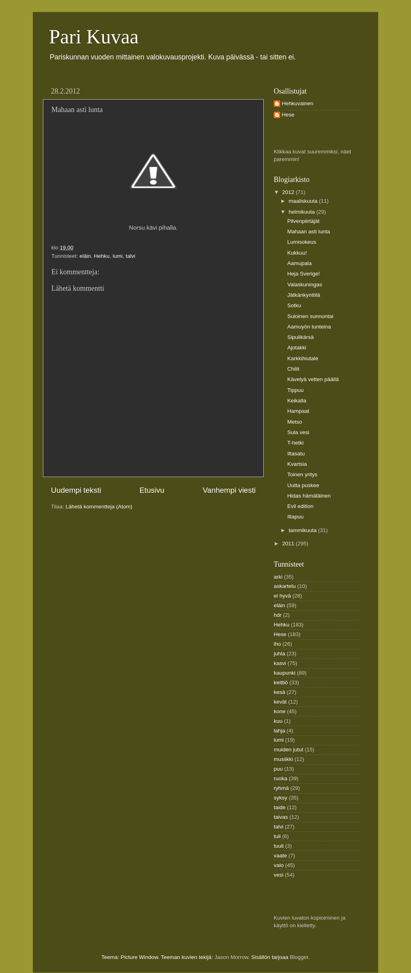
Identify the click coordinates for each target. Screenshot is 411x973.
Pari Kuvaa (94, 36)
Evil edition (300, 506)
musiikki (283, 759)
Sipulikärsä (300, 337)
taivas (281, 817)
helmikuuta (302, 212)
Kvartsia (297, 464)
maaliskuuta (304, 201)
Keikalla (296, 401)
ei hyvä (282, 596)
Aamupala (299, 263)
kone (279, 711)
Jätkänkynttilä (303, 295)
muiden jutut (288, 750)
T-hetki (295, 443)
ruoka (280, 778)
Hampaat (298, 411)
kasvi (280, 663)
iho (277, 644)
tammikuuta (303, 530)
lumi (118, 256)
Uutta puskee (303, 485)
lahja (279, 731)
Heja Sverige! (303, 274)
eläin (85, 256)
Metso (294, 422)
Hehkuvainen (297, 103)
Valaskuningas (304, 284)
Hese (288, 115)
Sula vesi (298, 432)
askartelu (285, 586)
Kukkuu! (297, 253)
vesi (278, 875)
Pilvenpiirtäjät (303, 221)
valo (279, 865)
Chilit (293, 369)
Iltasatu (296, 454)
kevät (280, 702)
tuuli (279, 846)
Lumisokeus (301, 242)
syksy (280, 798)
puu (278, 769)
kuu (278, 721)
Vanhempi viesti (229, 490)
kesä (279, 692)
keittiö (281, 682)
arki (278, 577)
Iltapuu (295, 517)
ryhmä (281, 788)
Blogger (299, 957)
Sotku (294, 305)
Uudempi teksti (76, 490)
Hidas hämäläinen (309, 496)
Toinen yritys (302, 474)
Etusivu (152, 490)
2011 (289, 544)
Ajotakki (296, 348)
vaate (280, 856)
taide (279, 807)
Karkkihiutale (302, 358)
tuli (277, 836)
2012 (289, 192)
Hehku (102, 256)
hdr (278, 615)
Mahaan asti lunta (308, 231)
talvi (130, 256)
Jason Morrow (231, 957)
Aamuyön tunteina (309, 327)
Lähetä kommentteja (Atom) (98, 507)
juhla (279, 654)
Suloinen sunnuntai (310, 316)
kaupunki (284, 673)
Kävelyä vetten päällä (313, 379)
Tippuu (295, 390)
